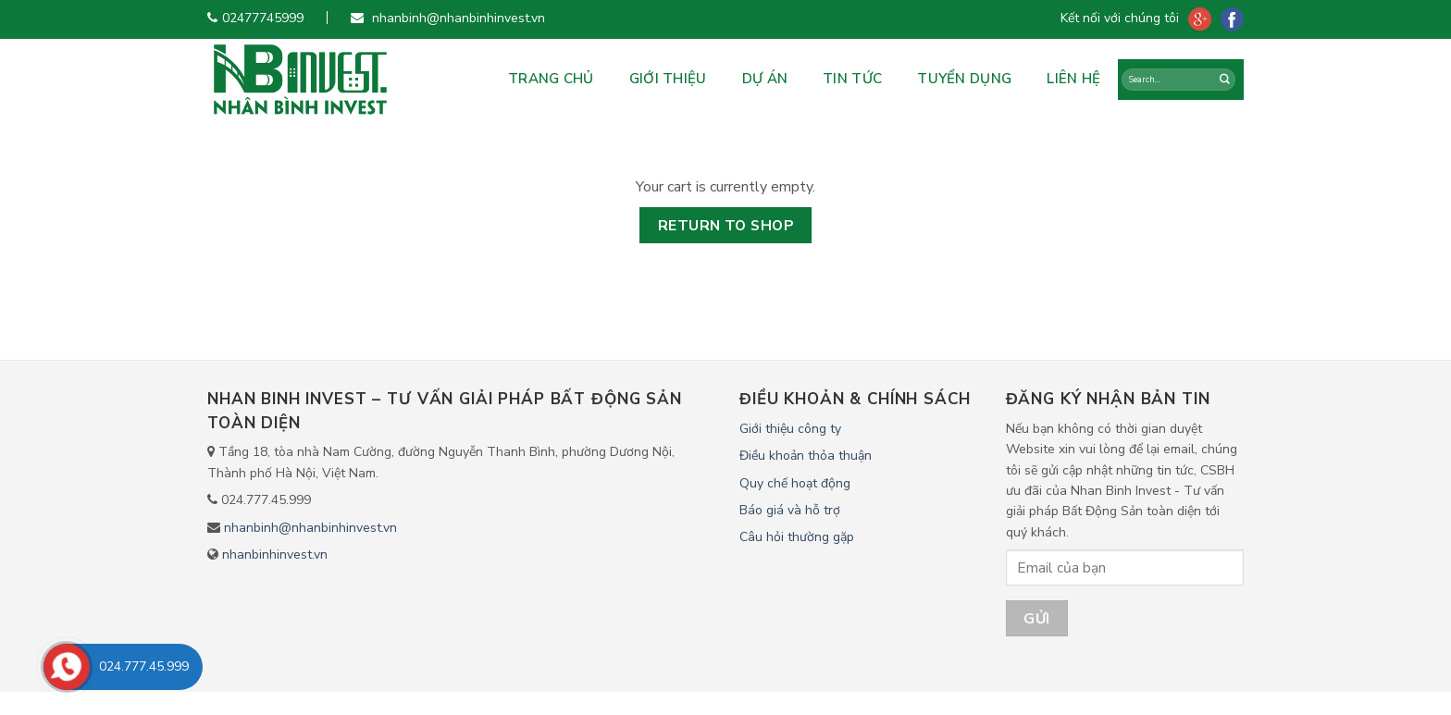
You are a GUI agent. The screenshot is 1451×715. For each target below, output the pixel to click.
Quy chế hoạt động (794, 483)
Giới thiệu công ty (790, 429)
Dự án (765, 78)
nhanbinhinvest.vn (275, 554)
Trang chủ (551, 78)
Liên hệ (1073, 78)
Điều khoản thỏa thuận (805, 455)
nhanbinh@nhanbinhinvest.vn (310, 527)
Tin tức (852, 78)
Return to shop (726, 225)
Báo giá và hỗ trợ (789, 510)
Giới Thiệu (668, 78)
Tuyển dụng (964, 78)
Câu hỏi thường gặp (796, 537)
